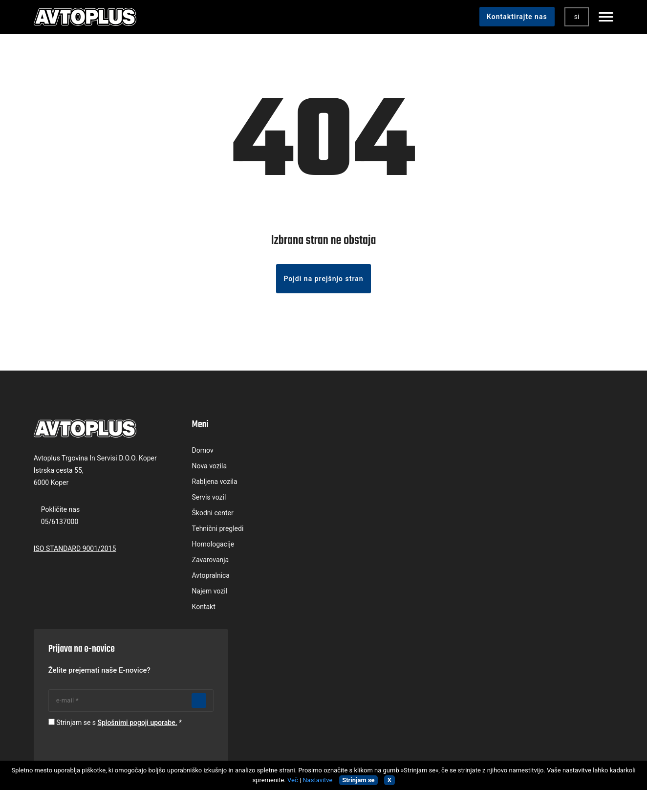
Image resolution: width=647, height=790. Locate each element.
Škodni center (202, 515)
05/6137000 (60, 523)
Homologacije (203, 546)
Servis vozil (199, 499)
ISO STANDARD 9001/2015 (75, 550)
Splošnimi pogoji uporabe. (531, 515)
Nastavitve (317, 780)
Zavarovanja (200, 562)
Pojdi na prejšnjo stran (323, 281)
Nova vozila (199, 468)
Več (292, 780)
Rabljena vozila (204, 483)
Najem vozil (199, 593)
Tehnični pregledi (208, 530)
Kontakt (193, 609)
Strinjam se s (511, 515)
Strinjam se (358, 780)
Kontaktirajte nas (516, 17)
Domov (192, 452)
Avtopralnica (200, 577)
